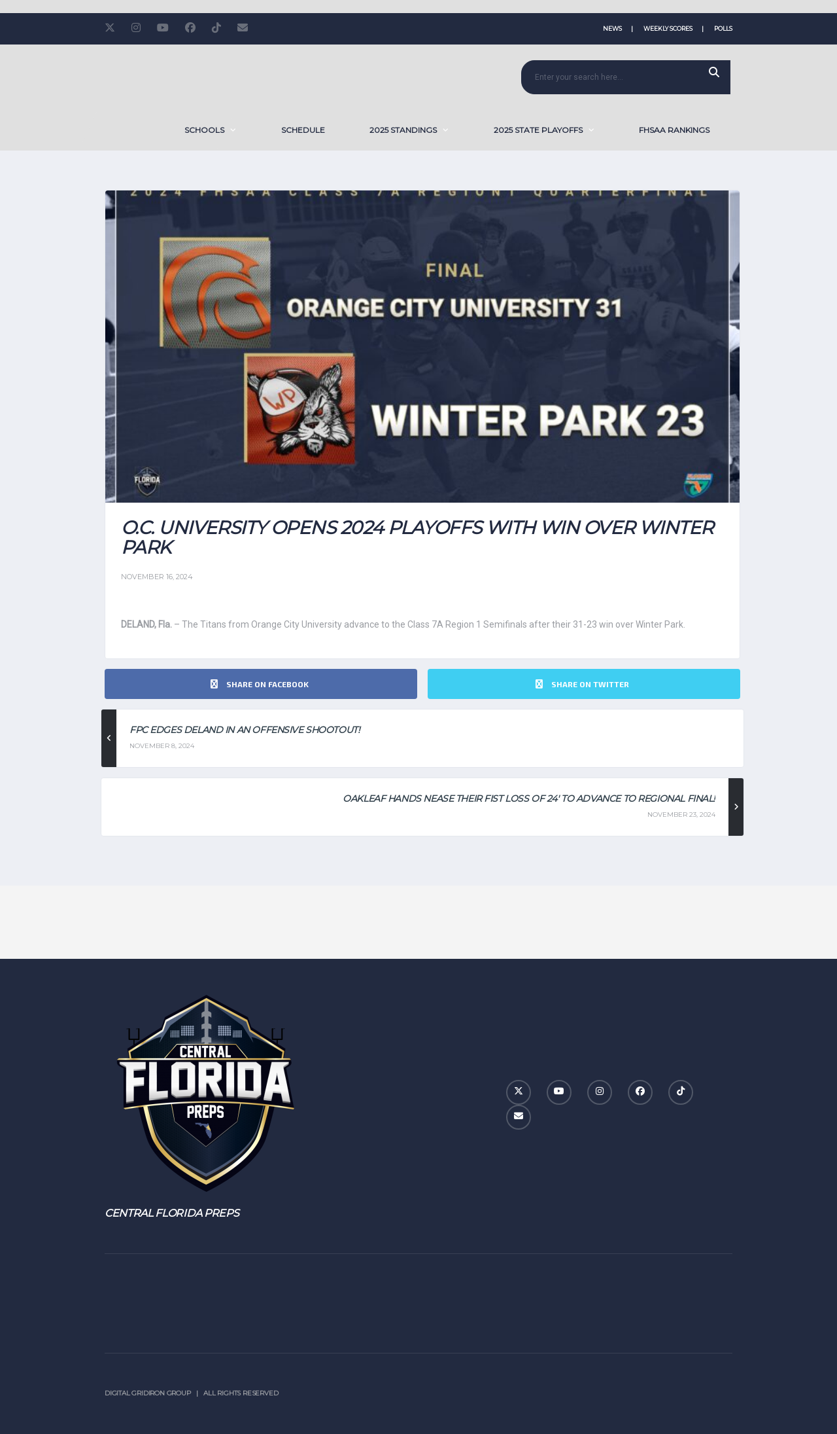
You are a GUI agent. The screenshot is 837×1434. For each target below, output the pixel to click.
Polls (723, 28)
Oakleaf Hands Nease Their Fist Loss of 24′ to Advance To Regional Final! (529, 798)
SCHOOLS (204, 130)
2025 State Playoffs (538, 130)
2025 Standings (403, 130)
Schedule (303, 130)
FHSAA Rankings (674, 130)
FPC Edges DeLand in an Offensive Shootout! (244, 730)
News (612, 28)
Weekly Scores (667, 28)
